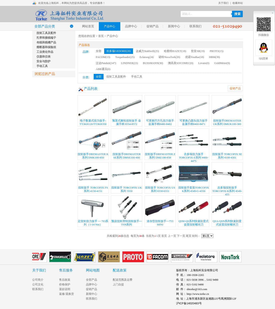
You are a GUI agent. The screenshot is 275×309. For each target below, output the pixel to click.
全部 (98, 51)
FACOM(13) (103, 57)
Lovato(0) (203, 63)
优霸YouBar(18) (194, 57)
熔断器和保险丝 (46, 47)
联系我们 (195, 26)
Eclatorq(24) (146, 57)
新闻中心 (174, 26)
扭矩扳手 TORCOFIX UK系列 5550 (126, 177)
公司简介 (37, 279)
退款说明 (64, 289)
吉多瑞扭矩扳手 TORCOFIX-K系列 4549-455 (227, 177)
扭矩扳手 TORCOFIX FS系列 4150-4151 (93, 177)
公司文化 (37, 284)
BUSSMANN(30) (153, 63)
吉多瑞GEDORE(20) (118, 51)
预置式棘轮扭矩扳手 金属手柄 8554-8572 (127, 110)
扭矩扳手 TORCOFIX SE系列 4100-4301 (227, 144)
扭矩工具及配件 (46, 33)
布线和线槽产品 (46, 42)
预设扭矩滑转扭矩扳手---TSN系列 (126, 211)
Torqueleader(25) (124, 57)
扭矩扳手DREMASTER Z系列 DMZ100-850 (160, 144)
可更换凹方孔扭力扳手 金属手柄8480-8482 (160, 110)
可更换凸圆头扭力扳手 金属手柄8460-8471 (194, 110)
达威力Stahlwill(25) (147, 51)
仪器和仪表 (43, 56)
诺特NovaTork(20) (169, 57)
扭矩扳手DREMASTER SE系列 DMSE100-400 (127, 144)
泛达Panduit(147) (106, 63)
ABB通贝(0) (103, 69)
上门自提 (118, 284)
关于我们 (223, 3)
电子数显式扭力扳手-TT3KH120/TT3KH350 (93, 110)
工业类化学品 (45, 51)
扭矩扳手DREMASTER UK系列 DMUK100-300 (227, 110)
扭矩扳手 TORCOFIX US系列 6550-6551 (160, 177)
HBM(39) (214, 57)
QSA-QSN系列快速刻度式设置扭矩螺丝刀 (227, 211)
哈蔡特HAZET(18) (175, 51)
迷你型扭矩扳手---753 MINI (160, 211)
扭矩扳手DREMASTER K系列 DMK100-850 (93, 144)
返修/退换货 (66, 293)
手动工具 (42, 66)
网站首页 (88, 26)
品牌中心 (131, 26)
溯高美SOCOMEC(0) (180, 63)
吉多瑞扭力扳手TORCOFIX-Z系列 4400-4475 (194, 144)
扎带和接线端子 (46, 37)
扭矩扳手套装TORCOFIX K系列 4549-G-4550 (193, 177)
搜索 (237, 14)
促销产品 (153, 26)
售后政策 (64, 279)
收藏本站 (237, 3)
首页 (101, 36)
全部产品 (91, 279)
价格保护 (64, 284)
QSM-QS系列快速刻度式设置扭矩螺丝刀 (194, 211)
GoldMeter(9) (222, 63)
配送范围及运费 (122, 279)
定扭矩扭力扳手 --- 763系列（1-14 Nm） (93, 211)
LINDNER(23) (129, 63)
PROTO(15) (216, 51)
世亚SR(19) (198, 51)
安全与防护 (43, 61)
